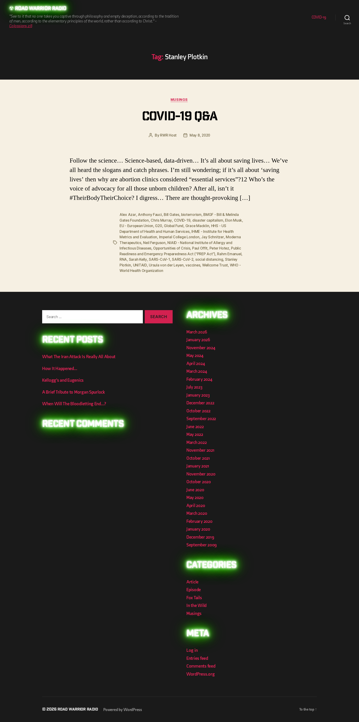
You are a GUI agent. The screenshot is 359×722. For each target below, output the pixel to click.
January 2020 (199, 528)
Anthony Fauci (150, 215)
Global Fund (175, 226)
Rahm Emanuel (232, 253)
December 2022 (201, 402)
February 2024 (200, 378)
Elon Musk (234, 220)
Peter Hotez (221, 248)
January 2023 (198, 394)
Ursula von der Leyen (166, 264)
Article (192, 581)
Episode (194, 589)
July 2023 (195, 386)
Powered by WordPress (125, 709)
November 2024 (201, 347)
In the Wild (196, 605)
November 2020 (201, 473)
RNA (123, 259)
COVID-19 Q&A (179, 118)
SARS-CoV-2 (182, 259)
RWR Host (168, 136)
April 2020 (196, 505)
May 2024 (195, 355)
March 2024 (197, 370)
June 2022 (195, 426)
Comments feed (201, 665)
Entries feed (197, 657)
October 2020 (199, 481)
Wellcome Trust (216, 264)
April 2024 (196, 363)
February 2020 (200, 520)
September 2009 (202, 544)
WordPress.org (201, 673)
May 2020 (195, 497)
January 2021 (198, 465)
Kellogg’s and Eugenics (64, 380)
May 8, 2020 (200, 136)
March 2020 (197, 512)
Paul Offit (201, 248)
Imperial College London (180, 237)
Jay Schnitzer (214, 237)
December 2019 (201, 536)
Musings (179, 100)
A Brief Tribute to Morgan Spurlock (75, 391)
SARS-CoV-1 (159, 259)
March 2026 (197, 331)
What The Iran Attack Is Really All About (80, 356)
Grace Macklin (199, 226)
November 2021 (201, 449)
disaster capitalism (208, 220)
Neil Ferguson (155, 242)
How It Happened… (60, 368)
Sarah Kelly (138, 259)
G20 (159, 226)
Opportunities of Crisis (173, 248)
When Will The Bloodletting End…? (75, 403)
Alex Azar (128, 215)
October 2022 (199, 410)
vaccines (193, 264)
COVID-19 (319, 17)
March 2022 (197, 442)
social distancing (209, 259)
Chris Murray (161, 220)
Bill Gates (172, 215)
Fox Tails (194, 597)
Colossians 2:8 (20, 26)
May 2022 (195, 434)
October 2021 (198, 457)
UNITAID (140, 264)
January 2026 (199, 339)
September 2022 (202, 418)
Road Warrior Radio (42, 9)
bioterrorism (192, 215)
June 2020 (196, 489)
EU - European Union (137, 226)
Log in (192, 649)
